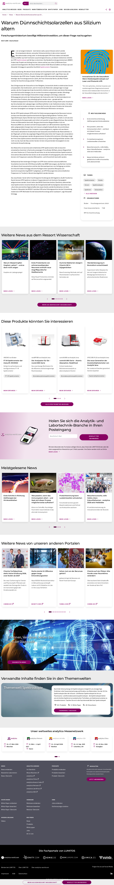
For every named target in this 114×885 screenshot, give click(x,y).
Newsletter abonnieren (94, 437)
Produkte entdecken (59, 769)
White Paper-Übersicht (9, 810)
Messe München (33, 773)
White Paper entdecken (9, 803)
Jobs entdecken (57, 803)
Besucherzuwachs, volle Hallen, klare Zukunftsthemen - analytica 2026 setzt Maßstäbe (98, 149)
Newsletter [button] (84, 9)
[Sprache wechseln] (109, 10)
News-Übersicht (6, 776)
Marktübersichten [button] (39, 9)
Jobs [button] (61, 9)
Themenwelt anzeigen (67, 710)
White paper (31, 827)
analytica (31, 776)
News (28, 821)
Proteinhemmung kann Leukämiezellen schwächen (96, 140)
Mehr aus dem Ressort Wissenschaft (57, 305)
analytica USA (32, 792)
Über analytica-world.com (40, 867)
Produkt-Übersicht (58, 776)
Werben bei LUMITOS (8, 867)
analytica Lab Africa (34, 789)
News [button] (20, 9)
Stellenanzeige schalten (60, 806)
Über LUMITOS (23, 867)
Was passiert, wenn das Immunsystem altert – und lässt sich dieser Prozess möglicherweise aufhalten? (98, 130)
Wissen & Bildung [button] (71, 9)
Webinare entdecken (33, 803)
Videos (3, 821)
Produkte (30, 824)
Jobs (28, 831)
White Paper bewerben (8, 806)
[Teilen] (106, 10)
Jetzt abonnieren (96, 779)
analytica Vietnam (34, 785)
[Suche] (55, 3)
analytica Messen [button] (9, 9)
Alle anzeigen (90, 193)
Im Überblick (31, 769)
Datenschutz (23, 874)
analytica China (33, 779)
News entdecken (6, 769)
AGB (13, 874)
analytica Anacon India (35, 782)
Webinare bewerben (33, 806)
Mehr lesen (55, 452)
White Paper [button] (53, 9)
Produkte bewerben (58, 773)
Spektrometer (45, 67)
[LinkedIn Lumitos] (111, 874)
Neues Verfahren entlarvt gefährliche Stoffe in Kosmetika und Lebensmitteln (98, 159)
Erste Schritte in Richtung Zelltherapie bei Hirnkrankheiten (98, 120)
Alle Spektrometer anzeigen (57, 404)
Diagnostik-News (19, 662)
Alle (25, 3)
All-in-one (30, 834)
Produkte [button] (27, 9)
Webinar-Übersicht (33, 810)
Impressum (5, 874)
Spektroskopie (22, 60)
